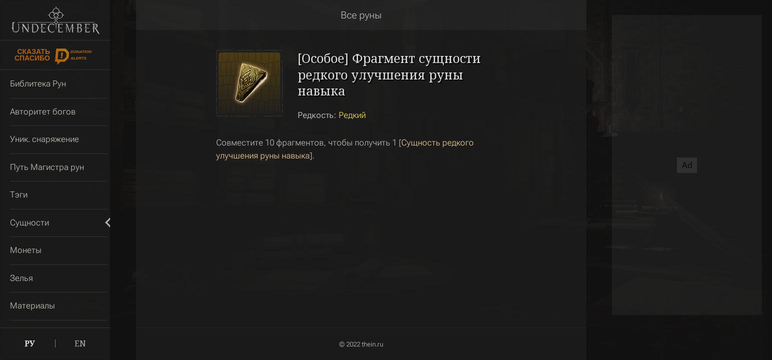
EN (80, 343)
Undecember (55, 20)
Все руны (361, 15)
